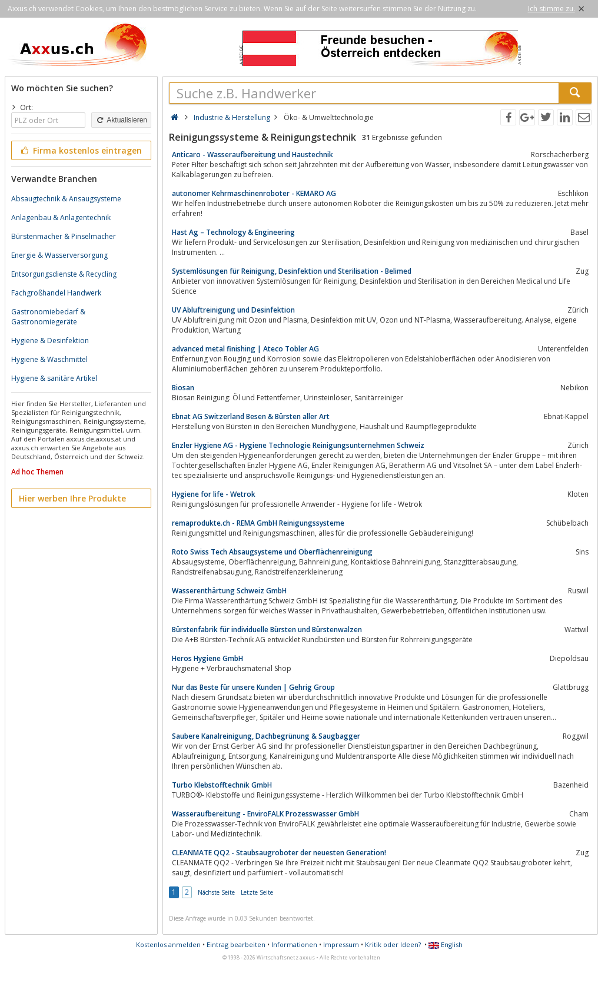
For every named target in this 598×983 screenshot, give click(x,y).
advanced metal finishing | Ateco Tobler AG (245, 349)
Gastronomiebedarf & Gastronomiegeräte (48, 317)
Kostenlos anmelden (168, 944)
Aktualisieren (121, 120)
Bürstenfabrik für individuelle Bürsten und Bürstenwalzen (267, 630)
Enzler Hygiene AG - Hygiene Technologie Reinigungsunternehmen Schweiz (298, 445)
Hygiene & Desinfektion (50, 341)
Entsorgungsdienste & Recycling (64, 274)
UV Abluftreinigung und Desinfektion (233, 310)
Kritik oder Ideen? (393, 944)
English (445, 944)
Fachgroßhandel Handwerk (56, 293)
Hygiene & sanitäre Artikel (54, 378)
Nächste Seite (216, 892)
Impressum (341, 944)
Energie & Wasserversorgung (59, 255)
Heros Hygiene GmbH (207, 658)
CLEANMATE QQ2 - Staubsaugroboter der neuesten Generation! (279, 853)
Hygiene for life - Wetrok (213, 494)
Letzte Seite (257, 892)
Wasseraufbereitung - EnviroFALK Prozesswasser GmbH (265, 814)
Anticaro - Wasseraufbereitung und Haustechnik (252, 155)
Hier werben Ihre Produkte (72, 498)
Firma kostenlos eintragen (80, 150)
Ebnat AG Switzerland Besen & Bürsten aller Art (251, 416)
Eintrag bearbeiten (236, 944)
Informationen (294, 944)
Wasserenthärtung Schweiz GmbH (229, 591)
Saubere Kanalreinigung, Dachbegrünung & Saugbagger (266, 736)
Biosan (183, 388)
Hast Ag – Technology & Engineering (233, 232)
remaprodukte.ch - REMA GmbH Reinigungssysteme (258, 523)
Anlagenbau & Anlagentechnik (61, 217)
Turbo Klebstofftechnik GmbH (222, 785)
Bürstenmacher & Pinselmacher (63, 236)
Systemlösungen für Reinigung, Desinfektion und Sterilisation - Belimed (291, 271)
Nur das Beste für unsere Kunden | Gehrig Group (253, 687)
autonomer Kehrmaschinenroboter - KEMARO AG (254, 193)
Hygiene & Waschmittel (49, 359)
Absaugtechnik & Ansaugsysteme (66, 199)
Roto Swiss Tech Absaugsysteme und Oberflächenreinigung (272, 552)
